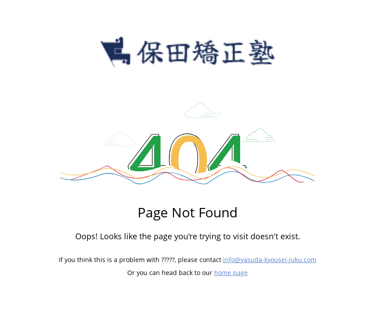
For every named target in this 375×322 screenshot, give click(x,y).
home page (231, 272)
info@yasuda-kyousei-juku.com (269, 259)
